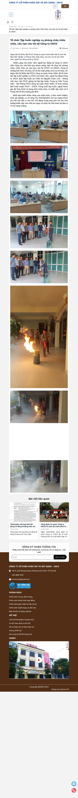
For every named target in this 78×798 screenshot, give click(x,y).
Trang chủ (12, 26)
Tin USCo (28, 26)
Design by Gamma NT (60, 689)
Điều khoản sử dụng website (20, 611)
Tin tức (20, 26)
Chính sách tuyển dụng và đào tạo (22, 608)
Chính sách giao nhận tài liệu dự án (23, 604)
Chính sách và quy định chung (20, 597)
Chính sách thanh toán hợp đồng (22, 600)
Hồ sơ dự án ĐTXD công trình (20, 634)
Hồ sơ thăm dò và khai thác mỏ (21, 627)
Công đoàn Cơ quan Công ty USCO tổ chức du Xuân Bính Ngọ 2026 (54, 526)
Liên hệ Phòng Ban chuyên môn (21, 620)
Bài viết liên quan (39, 498)
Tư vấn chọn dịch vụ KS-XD (19, 623)
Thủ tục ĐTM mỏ (15, 630)
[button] (66, 521)
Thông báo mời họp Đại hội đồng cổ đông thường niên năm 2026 (23, 526)
